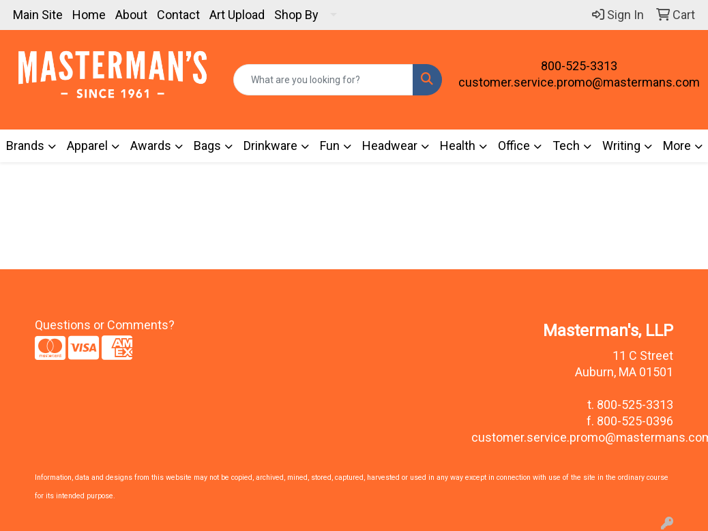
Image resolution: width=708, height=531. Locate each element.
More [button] (677, 145)
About (131, 14)
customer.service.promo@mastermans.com (579, 82)
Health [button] (457, 145)
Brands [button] (25, 145)
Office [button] (514, 145)
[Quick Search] (323, 79)
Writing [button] (621, 145)
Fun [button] (330, 145)
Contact (178, 14)
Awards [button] (150, 145)
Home (89, 14)
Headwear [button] (389, 145)
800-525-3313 (579, 66)
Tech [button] (566, 145)
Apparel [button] (87, 145)
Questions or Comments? (105, 325)
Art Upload (237, 14)
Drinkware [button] (270, 145)
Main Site (38, 14)
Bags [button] (207, 145)
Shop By (296, 14)
